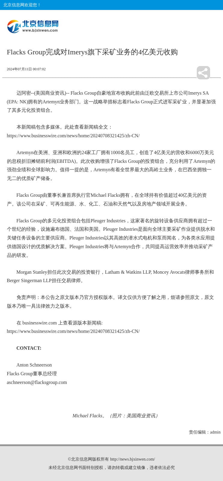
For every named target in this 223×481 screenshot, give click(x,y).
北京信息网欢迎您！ (22, 5)
